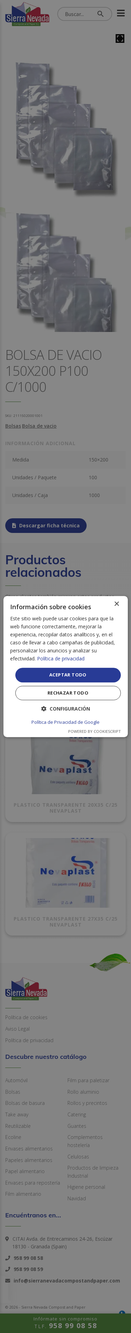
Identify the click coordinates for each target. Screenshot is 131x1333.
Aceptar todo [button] (68, 675)
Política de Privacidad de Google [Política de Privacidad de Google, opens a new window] (65, 722)
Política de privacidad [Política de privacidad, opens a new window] (61, 659)
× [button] (116, 604)
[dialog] (65, 666)
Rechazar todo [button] (68, 693)
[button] (65, 708)
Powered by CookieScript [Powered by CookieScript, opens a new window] (94, 731)
